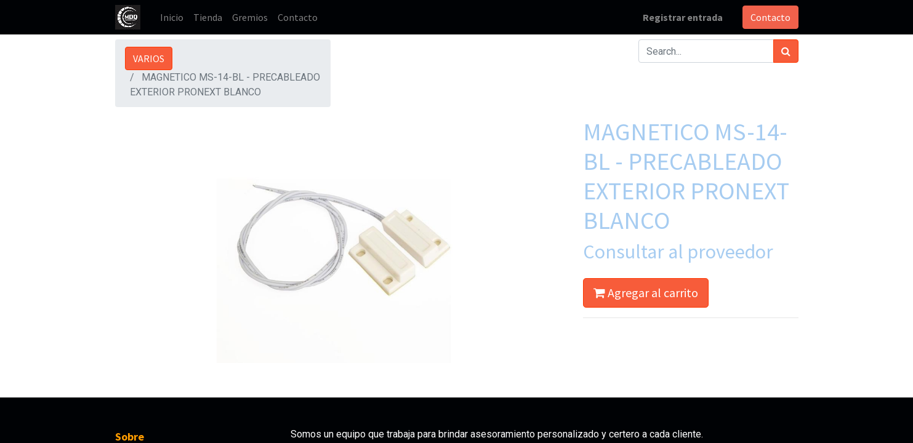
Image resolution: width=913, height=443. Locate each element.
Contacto (770, 17)
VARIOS (148, 58)
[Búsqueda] (785, 51)
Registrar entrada (683, 17)
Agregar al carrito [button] (645, 292)
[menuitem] (171, 17)
